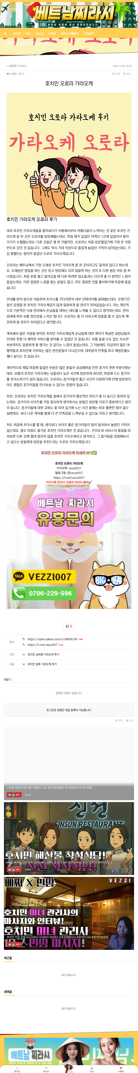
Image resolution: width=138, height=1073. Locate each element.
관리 (127, 73)
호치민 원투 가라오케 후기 (42, 628)
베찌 (15, 759)
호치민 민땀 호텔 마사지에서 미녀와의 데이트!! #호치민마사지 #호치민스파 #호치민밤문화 (57, 901)
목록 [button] (116, 73)
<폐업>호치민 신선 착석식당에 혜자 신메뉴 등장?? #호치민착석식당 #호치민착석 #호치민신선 (59, 826)
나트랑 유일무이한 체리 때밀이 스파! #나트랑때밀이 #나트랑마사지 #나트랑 (49, 751)
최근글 (8, 922)
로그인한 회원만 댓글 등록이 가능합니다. (69, 674)
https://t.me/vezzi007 (69, 477)
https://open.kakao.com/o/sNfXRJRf (55, 603)
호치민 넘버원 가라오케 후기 (43, 618)
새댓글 (8, 955)
